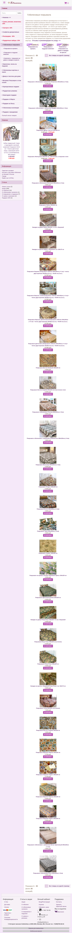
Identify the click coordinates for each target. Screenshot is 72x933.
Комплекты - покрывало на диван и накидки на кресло (11, 59)
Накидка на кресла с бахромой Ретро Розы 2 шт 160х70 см (48, 686)
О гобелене (5, 190)
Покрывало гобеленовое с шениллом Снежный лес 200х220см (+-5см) (48, 438)
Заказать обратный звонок (61, 905)
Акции (4, 188)
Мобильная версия (36, 931)
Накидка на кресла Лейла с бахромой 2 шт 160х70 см (48, 249)
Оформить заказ (44, 907)
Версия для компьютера (36, 928)
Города (4, 176)
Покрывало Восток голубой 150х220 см (48, 730)
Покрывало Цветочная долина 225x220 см (48, 597)
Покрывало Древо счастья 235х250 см (48, 130)
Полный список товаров (9, 115)
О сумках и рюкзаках (8, 196)
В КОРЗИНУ (48, 86)
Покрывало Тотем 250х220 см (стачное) (48, 708)
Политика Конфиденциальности (10, 918)
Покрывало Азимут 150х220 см (48, 553)
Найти (19, 13)
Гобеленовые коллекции (10, 108)
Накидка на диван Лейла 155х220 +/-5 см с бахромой (48, 227)
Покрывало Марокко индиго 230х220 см (48, 818)
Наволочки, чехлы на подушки (9, 65)
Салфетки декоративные (10, 32)
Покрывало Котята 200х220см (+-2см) (48, 509)
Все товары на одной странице (59, 55)
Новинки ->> (6, 17)
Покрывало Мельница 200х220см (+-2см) (48, 464)
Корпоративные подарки (10, 86)
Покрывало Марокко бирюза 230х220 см (48, 796)
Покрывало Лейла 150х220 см (48, 205)
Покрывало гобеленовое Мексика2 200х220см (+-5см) (48, 183)
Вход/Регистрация (44, 902)
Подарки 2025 (6, 198)
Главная (4, 8)
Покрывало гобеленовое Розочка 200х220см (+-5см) (48, 412)
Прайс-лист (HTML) (8, 178)
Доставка (7, 904)
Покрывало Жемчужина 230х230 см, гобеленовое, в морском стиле (48, 156)
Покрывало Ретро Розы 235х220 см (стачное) (48, 641)
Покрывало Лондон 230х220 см (48, 487)
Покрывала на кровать (10, 48)
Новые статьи (6, 186)
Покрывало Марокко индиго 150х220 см (48, 774)
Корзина (41, 904)
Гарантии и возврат (8, 170)
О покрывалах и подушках (10, 194)
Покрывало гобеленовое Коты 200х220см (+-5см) (48, 873)
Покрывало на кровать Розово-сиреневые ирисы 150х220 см (48, 575)
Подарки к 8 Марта (8, 99)
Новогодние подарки (9, 95)
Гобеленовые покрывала (11, 44)
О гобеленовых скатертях (10, 192)
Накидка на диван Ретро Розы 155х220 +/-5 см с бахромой (48, 619)
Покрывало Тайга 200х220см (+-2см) (48, 531)
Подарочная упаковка (9, 91)
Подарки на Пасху (8, 103)
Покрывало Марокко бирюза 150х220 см (48, 752)
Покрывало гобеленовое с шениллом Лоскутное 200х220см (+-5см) (48, 81)
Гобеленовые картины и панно (10, 71)
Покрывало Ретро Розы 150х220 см (48, 664)
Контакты (59, 902)
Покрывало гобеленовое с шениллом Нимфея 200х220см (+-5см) (48, 108)
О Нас (6, 902)
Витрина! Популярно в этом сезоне (11, 81)
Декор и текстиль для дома (11, 76)
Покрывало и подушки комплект (10, 53)
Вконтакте (59, 912)
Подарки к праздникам (10, 112)
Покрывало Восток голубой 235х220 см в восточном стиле (48, 390)
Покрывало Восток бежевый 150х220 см (48, 368)
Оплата (6, 907)
